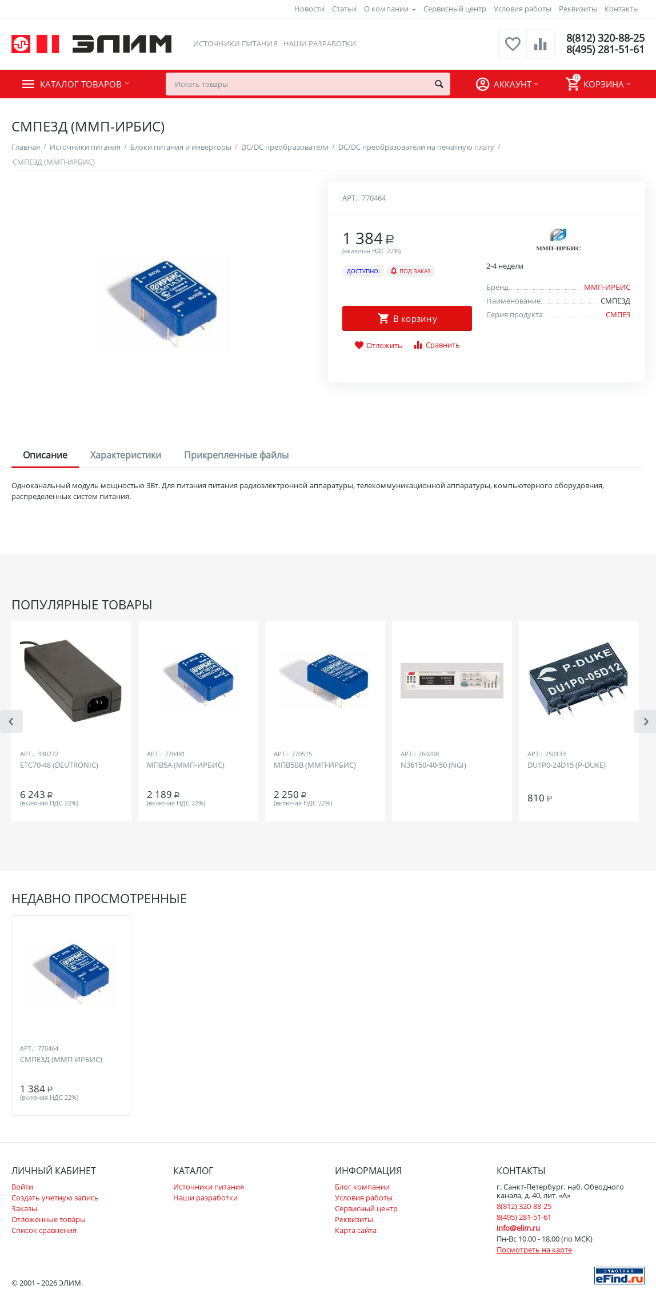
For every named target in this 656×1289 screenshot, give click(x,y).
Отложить (378, 346)
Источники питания (235, 43)
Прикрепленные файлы (236, 455)
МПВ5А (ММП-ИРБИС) (186, 765)
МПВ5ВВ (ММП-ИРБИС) (315, 765)
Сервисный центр (454, 8)
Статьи (344, 8)
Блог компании (362, 1187)
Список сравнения (44, 1230)
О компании (386, 8)
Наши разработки (319, 43)
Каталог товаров (81, 84)
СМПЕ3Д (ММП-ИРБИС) (61, 1059)
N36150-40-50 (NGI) (433, 765)
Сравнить (436, 345)
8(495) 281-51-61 (605, 49)
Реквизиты (578, 8)
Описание (45, 455)
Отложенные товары (48, 1219)
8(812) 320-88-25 (605, 38)
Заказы (24, 1208)
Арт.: (350, 198)
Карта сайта (356, 1230)
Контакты (622, 8)
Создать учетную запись (55, 1197)
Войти (22, 1187)
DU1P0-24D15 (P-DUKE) (566, 765)
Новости (309, 8)
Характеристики (125, 455)
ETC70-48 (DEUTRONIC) (59, 765)
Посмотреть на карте (534, 1249)
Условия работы (522, 8)
